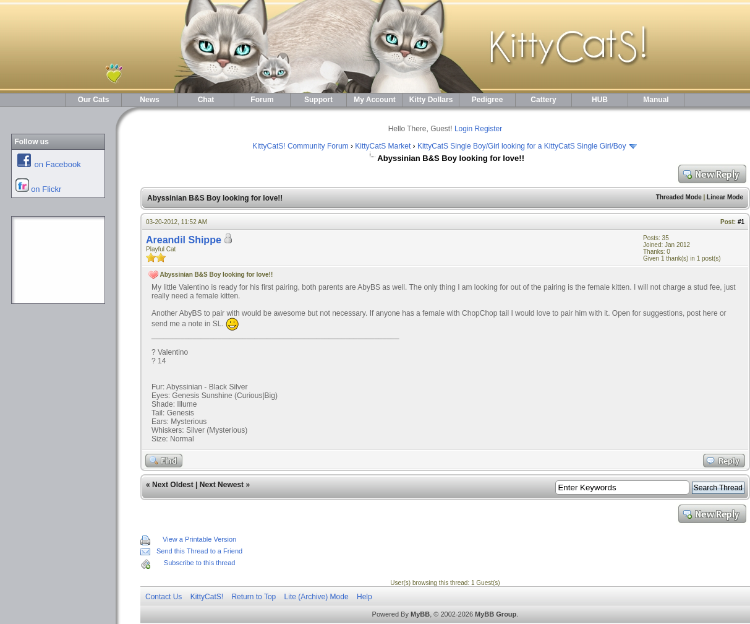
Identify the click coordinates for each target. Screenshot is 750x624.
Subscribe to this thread (200, 562)
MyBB (420, 614)
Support (318, 99)
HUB (600, 99)
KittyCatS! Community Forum (300, 146)
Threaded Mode (679, 197)
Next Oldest (173, 484)
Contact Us (163, 596)
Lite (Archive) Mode (316, 596)
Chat (206, 99)
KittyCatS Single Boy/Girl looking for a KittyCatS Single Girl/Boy (521, 146)
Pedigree (487, 99)
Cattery (543, 99)
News (149, 99)
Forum (261, 99)
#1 (741, 222)
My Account (375, 99)
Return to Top (253, 596)
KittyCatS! (206, 596)
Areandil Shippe (183, 240)
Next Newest (222, 484)
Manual (655, 99)
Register (489, 128)
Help (364, 596)
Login (463, 128)
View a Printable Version (199, 539)
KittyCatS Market (383, 146)
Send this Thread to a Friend (199, 551)
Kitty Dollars (431, 99)
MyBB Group (495, 614)
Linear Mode (725, 197)
